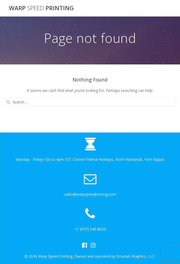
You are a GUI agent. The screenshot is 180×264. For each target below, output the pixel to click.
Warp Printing (41, 8)
